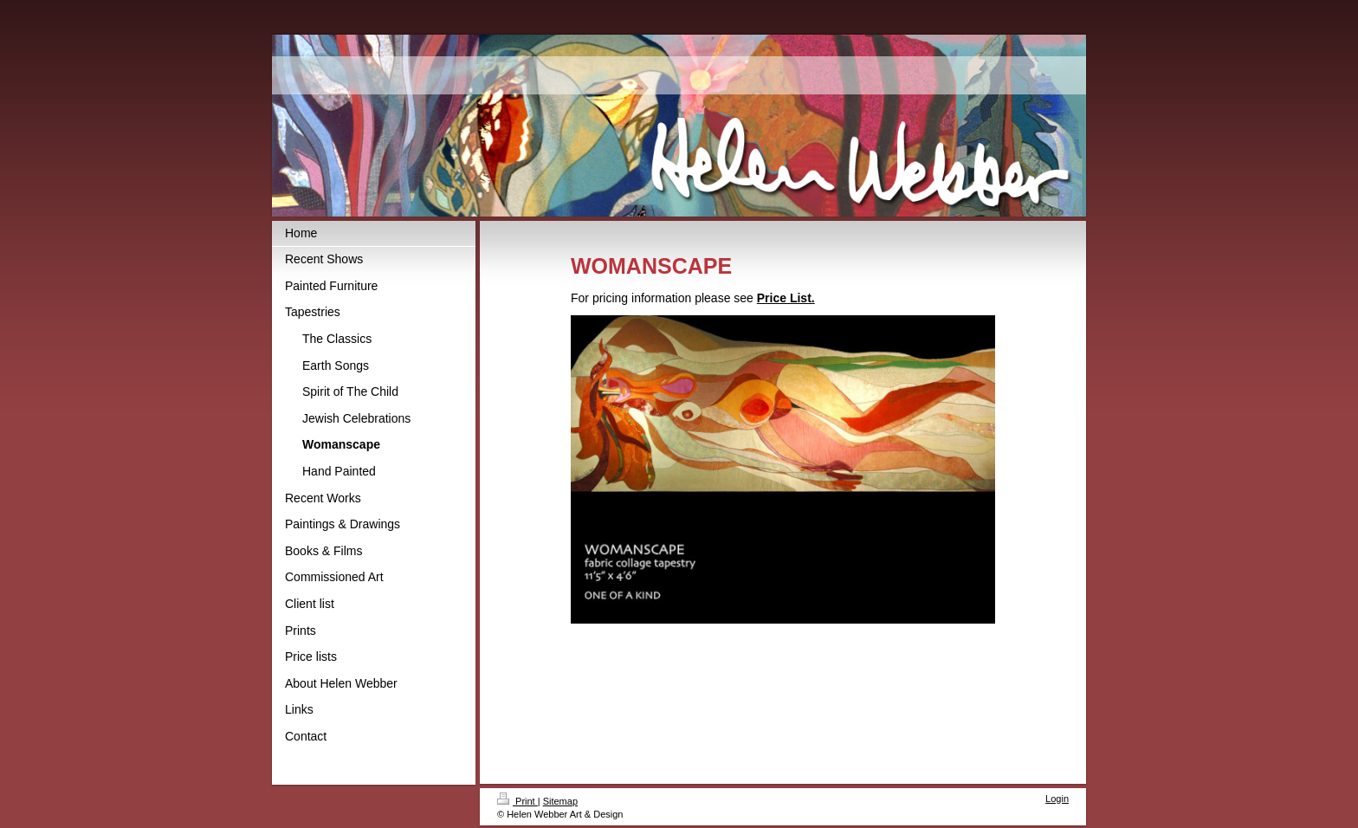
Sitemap (560, 801)
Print (517, 801)
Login (1057, 798)
